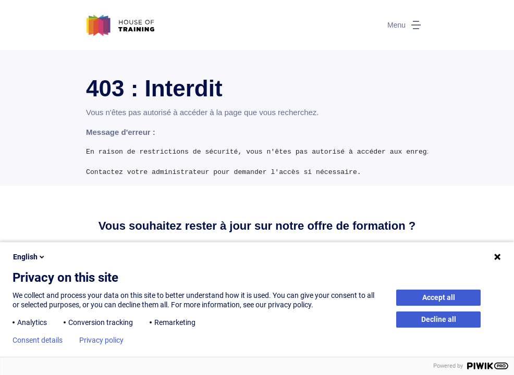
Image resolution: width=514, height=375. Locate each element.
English (29, 257)
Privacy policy (101, 340)
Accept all (438, 297)
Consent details (38, 340)
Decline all (438, 319)
